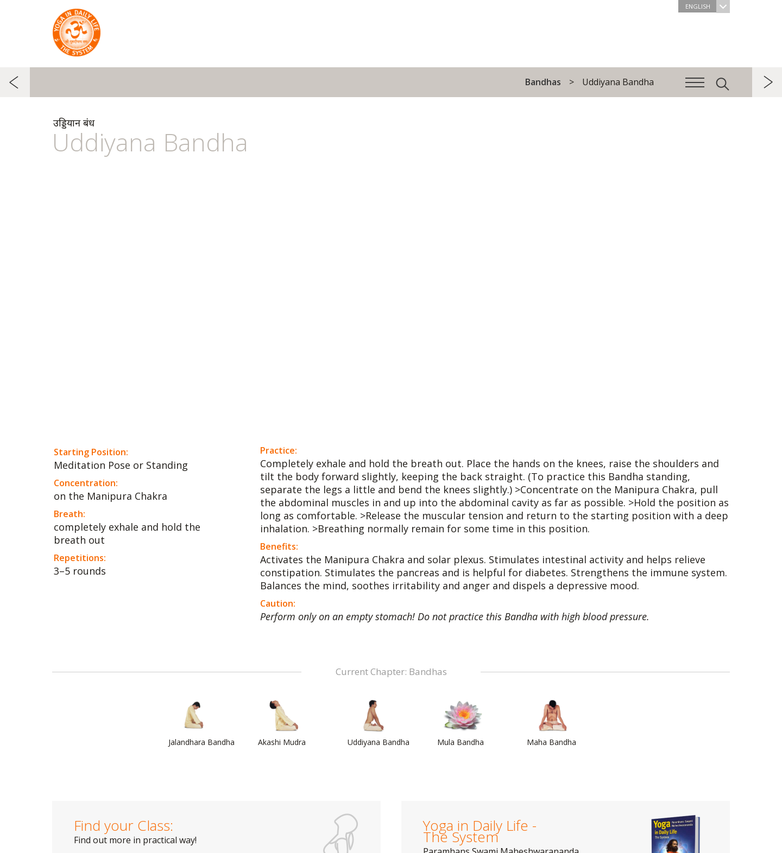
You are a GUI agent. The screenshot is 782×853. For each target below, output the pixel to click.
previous (15, 82)
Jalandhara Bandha (201, 723)
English (707, 6)
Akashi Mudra (284, 723)
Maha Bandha (553, 723)
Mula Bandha (463, 723)
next (767, 82)
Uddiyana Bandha (378, 723)
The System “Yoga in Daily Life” (76, 30)
